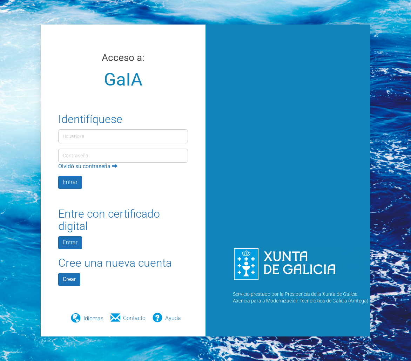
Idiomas (93, 318)
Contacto (134, 318)
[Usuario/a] (123, 136)
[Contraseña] (123, 156)
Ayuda (173, 318)
